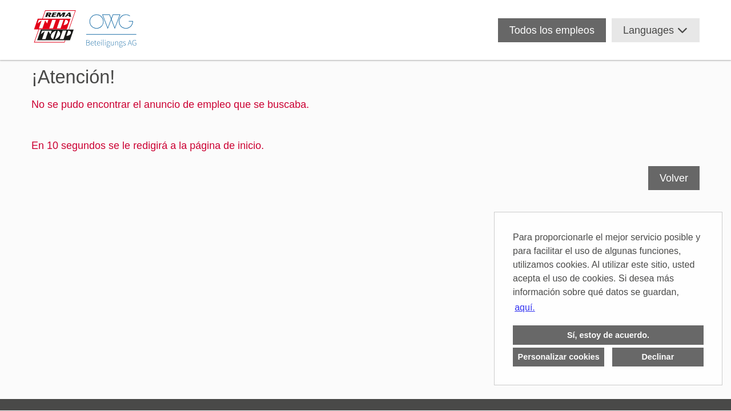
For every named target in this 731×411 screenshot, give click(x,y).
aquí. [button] (525, 307)
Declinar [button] (657, 356)
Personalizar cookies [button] (559, 356)
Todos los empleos (552, 30)
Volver (674, 178)
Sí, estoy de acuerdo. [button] (608, 335)
